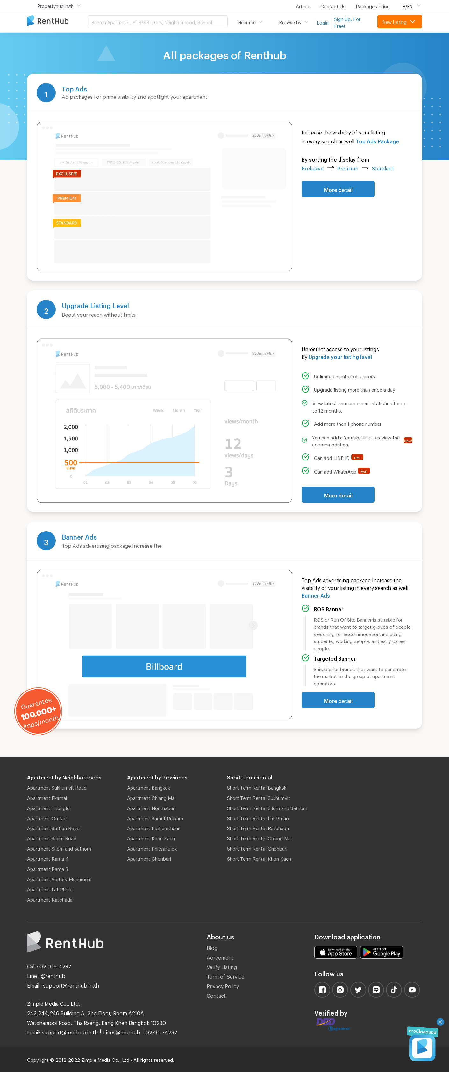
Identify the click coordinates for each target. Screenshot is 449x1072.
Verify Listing (222, 966)
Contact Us (333, 5)
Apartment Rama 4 (47, 858)
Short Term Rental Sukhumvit (258, 797)
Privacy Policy (223, 985)
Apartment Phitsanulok (152, 848)
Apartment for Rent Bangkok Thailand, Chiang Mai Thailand (57, 21)
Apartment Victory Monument (59, 878)
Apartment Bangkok (148, 787)
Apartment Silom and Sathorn (59, 848)
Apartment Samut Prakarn (155, 817)
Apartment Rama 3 (47, 868)
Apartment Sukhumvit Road (57, 787)
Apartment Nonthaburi (151, 807)
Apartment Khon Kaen (151, 837)
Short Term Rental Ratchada (258, 827)
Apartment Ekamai (47, 797)
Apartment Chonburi (149, 858)
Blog (212, 947)
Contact (216, 995)
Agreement (220, 956)
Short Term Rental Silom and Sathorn (267, 807)
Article (303, 5)
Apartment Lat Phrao (50, 888)
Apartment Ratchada (50, 899)
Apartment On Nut (47, 817)
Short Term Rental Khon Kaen (259, 858)
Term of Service (225, 976)
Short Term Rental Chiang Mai (259, 837)
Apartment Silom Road (51, 837)
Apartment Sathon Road (53, 827)
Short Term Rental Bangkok (256, 787)
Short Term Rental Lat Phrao (258, 817)
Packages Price (372, 5)
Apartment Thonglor (49, 807)
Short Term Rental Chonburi (257, 848)
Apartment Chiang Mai (151, 797)
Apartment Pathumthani (153, 827)
